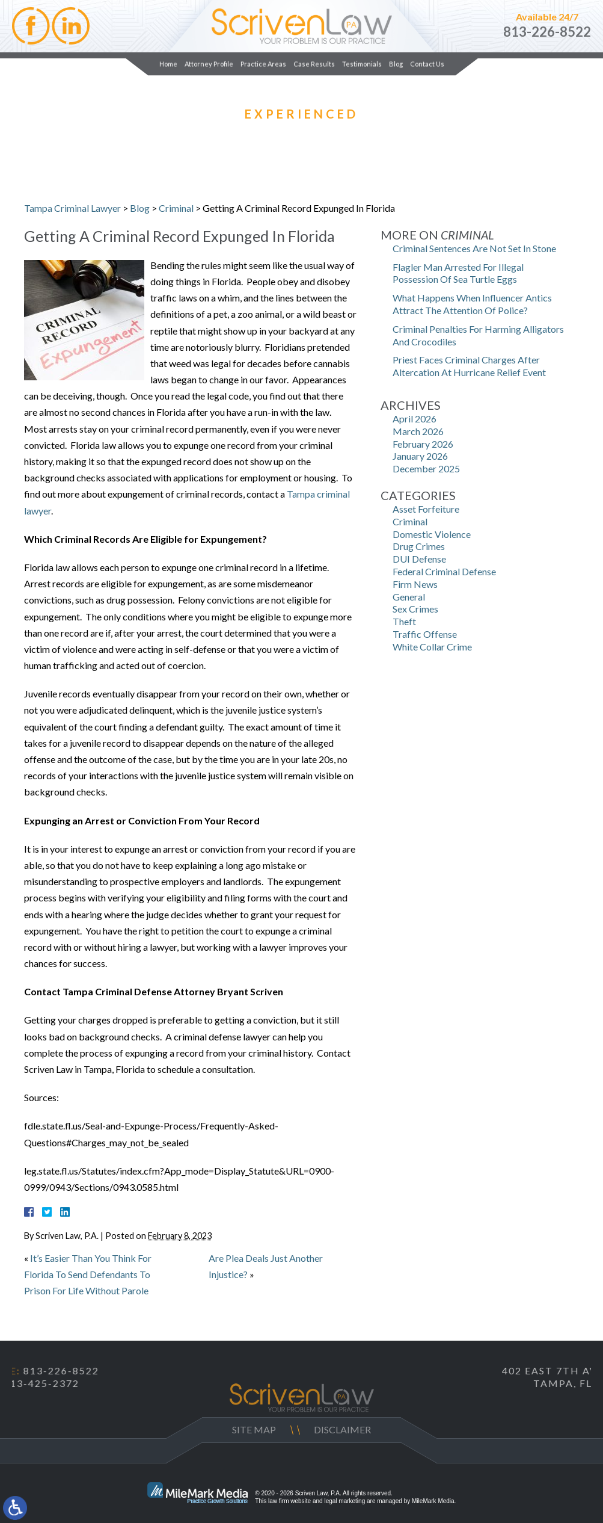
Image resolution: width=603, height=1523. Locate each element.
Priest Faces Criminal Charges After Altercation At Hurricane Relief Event (469, 366)
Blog (396, 63)
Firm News (415, 584)
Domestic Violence (432, 534)
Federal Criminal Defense (444, 571)
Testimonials (362, 63)
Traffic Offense (425, 634)
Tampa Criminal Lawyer (72, 208)
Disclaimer (342, 1429)
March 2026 (418, 431)
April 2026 (414, 418)
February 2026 (423, 443)
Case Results (314, 63)
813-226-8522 (547, 31)
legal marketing (344, 1501)
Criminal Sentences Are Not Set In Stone (474, 248)
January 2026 (420, 456)
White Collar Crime (432, 646)
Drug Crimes (419, 546)
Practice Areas (263, 63)
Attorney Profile (209, 63)
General (409, 596)
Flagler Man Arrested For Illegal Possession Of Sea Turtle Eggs (458, 273)
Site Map (254, 1429)
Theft (404, 621)
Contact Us (427, 63)
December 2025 (426, 468)
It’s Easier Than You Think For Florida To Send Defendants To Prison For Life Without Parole (88, 1274)
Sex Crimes (415, 608)
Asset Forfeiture (426, 508)
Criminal (176, 208)
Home (168, 63)
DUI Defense (419, 558)
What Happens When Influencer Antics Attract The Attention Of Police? (472, 304)
